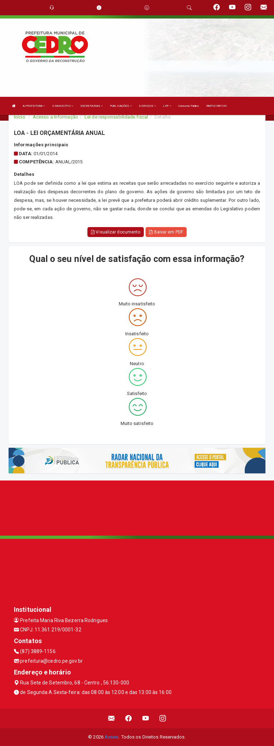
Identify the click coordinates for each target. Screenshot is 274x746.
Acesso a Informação (55, 117)
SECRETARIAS (91, 105)
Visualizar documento (115, 232)
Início (19, 117)
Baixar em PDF (166, 232)
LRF (167, 105)
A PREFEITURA (34, 105)
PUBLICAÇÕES (121, 105)
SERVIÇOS (147, 105)
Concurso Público (188, 105)
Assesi (112, 737)
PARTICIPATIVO (216, 105)
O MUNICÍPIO (62, 105)
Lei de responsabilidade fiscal (116, 117)
